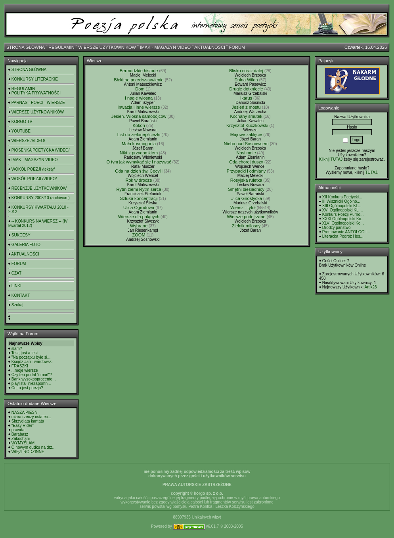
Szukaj (17, 305)
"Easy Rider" (22, 425)
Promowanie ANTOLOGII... (346, 232)
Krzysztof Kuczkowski (247, 125)
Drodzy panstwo (336, 227)
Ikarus (246, 98)
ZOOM (138, 234)
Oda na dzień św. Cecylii (139, 171)
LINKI (16, 286)
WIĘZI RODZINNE (27, 452)
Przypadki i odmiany (246, 171)
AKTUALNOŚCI (209, 47)
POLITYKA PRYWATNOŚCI (36, 93)
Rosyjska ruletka (246, 180)
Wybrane (138, 225)
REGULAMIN (61, 47)
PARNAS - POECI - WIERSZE (38, 102)
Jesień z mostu (245, 107)
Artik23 (370, 287)
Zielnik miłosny (246, 225)
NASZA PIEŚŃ (24, 412)
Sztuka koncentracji (138, 198)
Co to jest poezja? (27, 388)
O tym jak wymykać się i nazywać (138, 161)
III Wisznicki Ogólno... (341, 201)
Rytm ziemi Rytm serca (139, 189)
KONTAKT (20, 295)
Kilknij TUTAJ (330, 159)
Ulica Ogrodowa (138, 207)
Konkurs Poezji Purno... (343, 214)
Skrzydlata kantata (27, 421)
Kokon (138, 125)
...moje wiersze (24, 370)
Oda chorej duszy (246, 161)
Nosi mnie (246, 152)
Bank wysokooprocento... (33, 379)
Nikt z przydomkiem (139, 152)
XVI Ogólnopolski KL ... (342, 210)
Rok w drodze (138, 180)
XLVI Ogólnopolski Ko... (343, 223)
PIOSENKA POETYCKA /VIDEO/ (40, 150)
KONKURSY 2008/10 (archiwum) (40, 198)
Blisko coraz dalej (246, 70)
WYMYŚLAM (22, 443)
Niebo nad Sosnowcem (246, 143)
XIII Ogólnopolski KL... (341, 206)
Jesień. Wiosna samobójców (138, 116)
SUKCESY (21, 235)
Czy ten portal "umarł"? (31, 375)
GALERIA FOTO (25, 244)
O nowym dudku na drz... (33, 447)
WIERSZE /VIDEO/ (28, 140)
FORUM (237, 47)
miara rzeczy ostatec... (31, 417)
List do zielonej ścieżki (139, 134)
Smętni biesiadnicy (246, 189)
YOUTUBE (21, 131)
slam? (16, 348)
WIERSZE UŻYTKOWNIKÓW (107, 47)
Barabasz (19, 434)
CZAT (16, 273)
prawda (18, 430)
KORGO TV (22, 121)
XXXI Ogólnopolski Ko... (343, 219)
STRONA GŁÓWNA (25, 47)
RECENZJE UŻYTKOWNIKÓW (39, 188)
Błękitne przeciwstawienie (138, 79)
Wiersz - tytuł (243, 207)
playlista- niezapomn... (31, 383)
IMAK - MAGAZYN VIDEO (165, 47)
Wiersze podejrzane (246, 216)
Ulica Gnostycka (246, 198)
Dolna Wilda (246, 79)
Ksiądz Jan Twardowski (32, 361)
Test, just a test (24, 353)
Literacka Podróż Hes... (342, 236)
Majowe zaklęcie (246, 134)
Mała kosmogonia (139, 143)
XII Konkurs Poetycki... (342, 197)
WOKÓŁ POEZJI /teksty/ (33, 169)
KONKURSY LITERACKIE (34, 79)
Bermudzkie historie (139, 70)
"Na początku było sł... (31, 357)
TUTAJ (371, 172)
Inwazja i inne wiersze (139, 107)
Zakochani (20, 438)
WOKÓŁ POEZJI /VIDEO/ (34, 179)
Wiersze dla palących (138, 216)
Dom (139, 88)
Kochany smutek (246, 116)
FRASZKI (19, 366)
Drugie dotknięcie (246, 88)
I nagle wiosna (139, 98)
